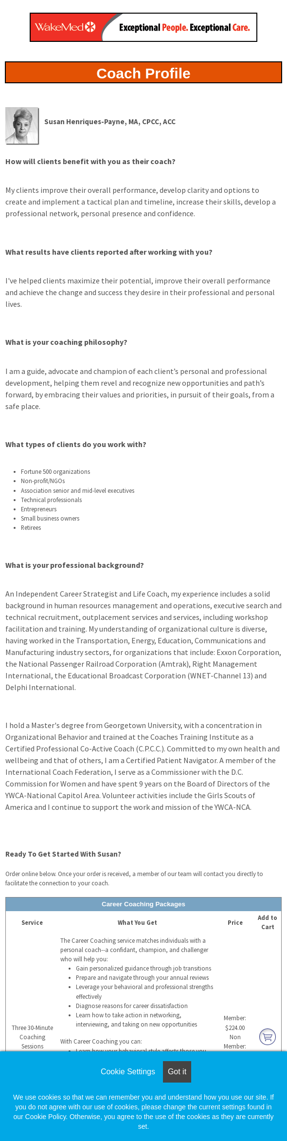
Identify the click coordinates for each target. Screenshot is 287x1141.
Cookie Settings (128, 1071)
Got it (177, 1071)
